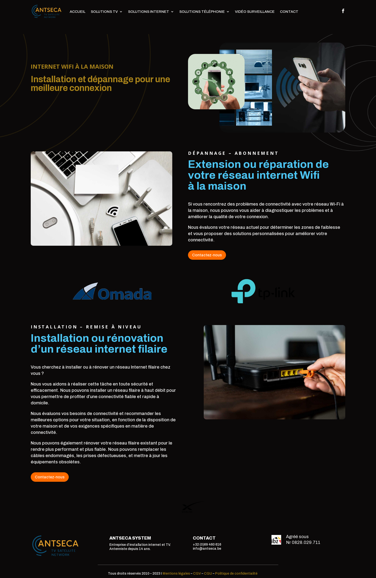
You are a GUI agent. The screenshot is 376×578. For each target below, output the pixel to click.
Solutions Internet (148, 12)
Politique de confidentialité (236, 573)
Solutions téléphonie (202, 12)
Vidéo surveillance (255, 12)
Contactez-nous (207, 255)
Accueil (77, 12)
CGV (197, 573)
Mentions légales (176, 573)
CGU (208, 573)
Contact (289, 12)
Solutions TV (104, 12)
